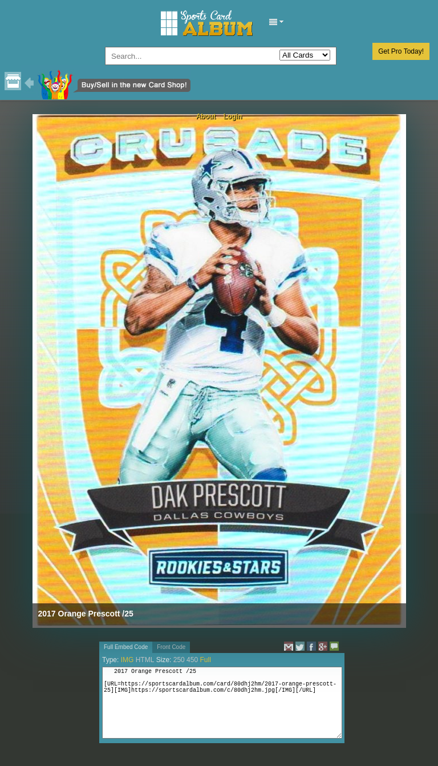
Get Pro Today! (401, 51)
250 (179, 660)
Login (233, 116)
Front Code (171, 647)
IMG (127, 660)
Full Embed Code (126, 647)
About (206, 116)
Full (205, 660)
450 (192, 660)
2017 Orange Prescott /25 (85, 613)
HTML (145, 660)
